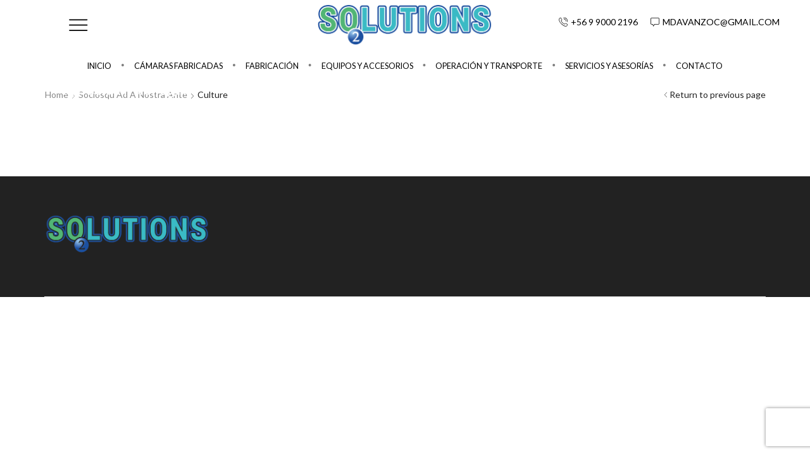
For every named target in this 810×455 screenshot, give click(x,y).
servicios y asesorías (609, 66)
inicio (99, 66)
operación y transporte (488, 66)
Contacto (699, 66)
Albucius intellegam (129, 89)
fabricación (272, 66)
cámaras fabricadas (178, 66)
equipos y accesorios (367, 66)
